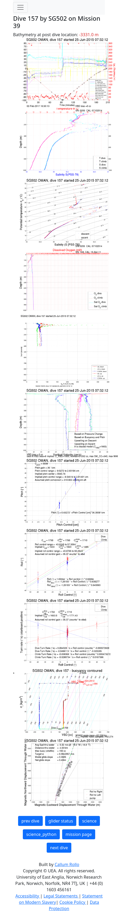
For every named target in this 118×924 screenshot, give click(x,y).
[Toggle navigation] (20, 7)
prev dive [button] (30, 821)
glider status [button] (61, 821)
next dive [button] (59, 848)
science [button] (89, 821)
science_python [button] (41, 834)
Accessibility (27, 896)
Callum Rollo (67, 864)
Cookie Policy (72, 902)
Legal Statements (61, 896)
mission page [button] (79, 834)
